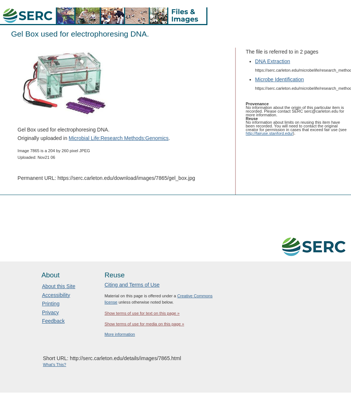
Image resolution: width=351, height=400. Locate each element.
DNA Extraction (272, 61)
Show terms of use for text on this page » (141, 313)
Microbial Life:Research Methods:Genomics (119, 138)
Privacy (50, 312)
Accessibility (56, 295)
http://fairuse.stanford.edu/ (269, 133)
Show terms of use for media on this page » (144, 324)
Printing (50, 304)
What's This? (54, 364)
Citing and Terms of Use (131, 285)
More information (119, 334)
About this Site (58, 286)
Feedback (53, 321)
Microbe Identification (279, 79)
